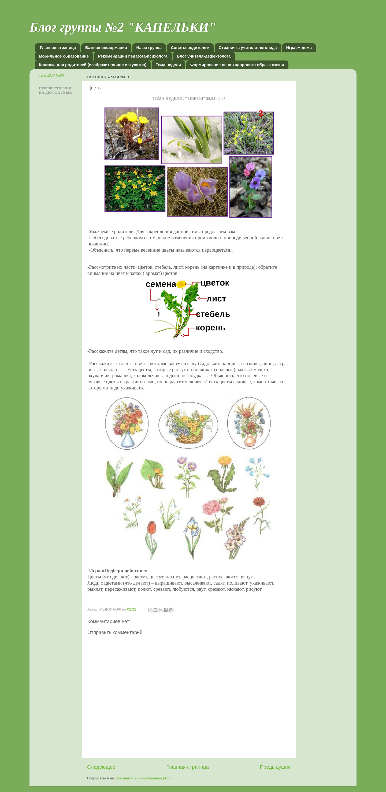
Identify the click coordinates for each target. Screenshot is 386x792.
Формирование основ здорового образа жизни (237, 64)
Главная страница (58, 47)
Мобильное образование (64, 56)
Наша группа (149, 47)
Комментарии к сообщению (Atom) (145, 778)
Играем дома (299, 47)
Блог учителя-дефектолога (204, 56)
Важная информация (106, 47)
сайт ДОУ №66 (51, 75)
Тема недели (168, 64)
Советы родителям (190, 47)
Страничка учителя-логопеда (248, 47)
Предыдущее (275, 767)
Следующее (101, 767)
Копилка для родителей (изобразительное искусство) (92, 64)
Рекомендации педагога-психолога (133, 56)
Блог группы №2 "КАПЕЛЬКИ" (122, 27)
